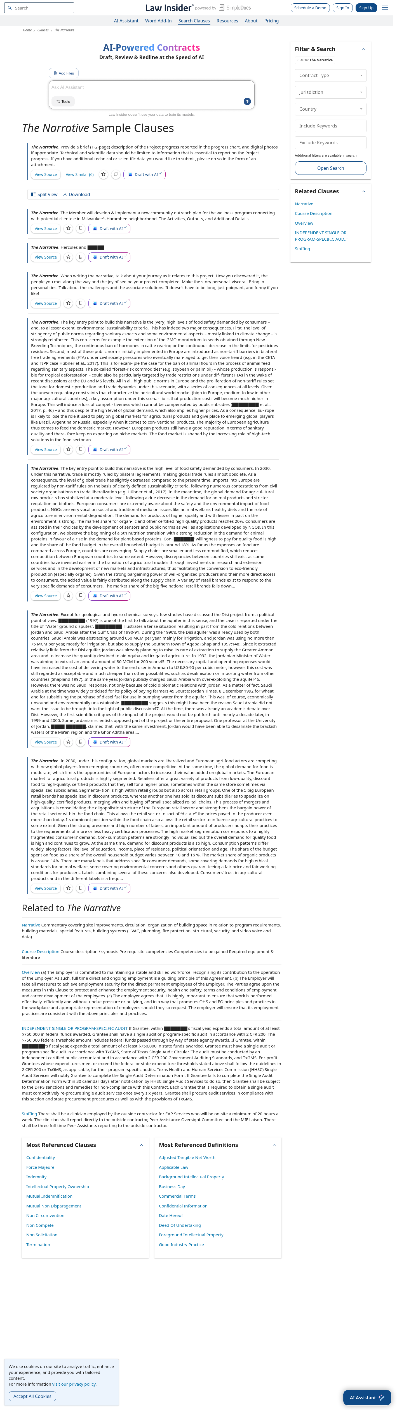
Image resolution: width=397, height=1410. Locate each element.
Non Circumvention (45, 1215)
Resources (227, 21)
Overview (31, 972)
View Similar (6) (80, 174)
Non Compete (40, 1225)
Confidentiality (40, 1157)
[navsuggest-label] (39, 7)
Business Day (172, 1186)
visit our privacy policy (74, 1384)
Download (76, 194)
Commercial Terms (177, 1196)
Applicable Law (173, 1167)
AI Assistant (126, 21)
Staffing (29, 1113)
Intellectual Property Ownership (57, 1186)
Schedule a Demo (310, 7)
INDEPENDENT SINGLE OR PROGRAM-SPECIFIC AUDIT (75, 1028)
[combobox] (39, 7)
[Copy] (115, 174)
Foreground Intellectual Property (191, 1234)
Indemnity (36, 1176)
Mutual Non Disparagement (53, 1206)
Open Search (330, 168)
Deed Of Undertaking (180, 1225)
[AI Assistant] (367, 1398)
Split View (44, 194)
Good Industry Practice (181, 1244)
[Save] (103, 174)
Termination (38, 1244)
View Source (46, 174)
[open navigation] (385, 8)
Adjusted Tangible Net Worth (187, 1157)
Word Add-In (158, 21)
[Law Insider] (197, 7)
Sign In (342, 7)
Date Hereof (171, 1215)
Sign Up (366, 7)
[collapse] (361, 75)
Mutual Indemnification (49, 1196)
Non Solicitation (41, 1234)
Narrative (31, 925)
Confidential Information (183, 1206)
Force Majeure (40, 1167)
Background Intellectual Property (191, 1176)
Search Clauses (194, 21)
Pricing (271, 21)
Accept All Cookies (32, 1396)
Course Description (40, 951)
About (251, 21)
